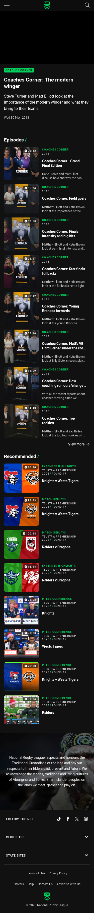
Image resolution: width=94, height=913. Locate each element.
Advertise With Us (68, 884)
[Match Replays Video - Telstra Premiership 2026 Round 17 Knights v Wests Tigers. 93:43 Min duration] (47, 511)
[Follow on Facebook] (68, 818)
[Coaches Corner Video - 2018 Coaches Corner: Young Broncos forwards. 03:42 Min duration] (47, 309)
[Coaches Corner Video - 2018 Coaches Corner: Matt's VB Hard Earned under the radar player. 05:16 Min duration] (47, 346)
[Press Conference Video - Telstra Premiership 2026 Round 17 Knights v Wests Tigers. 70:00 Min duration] (47, 676)
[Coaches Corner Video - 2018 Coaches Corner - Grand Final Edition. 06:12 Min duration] (47, 163)
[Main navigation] (7, 5)
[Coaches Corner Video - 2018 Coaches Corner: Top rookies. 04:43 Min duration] (47, 421)
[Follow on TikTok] (59, 818)
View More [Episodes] (78, 444)
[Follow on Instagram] (86, 818)
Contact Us (45, 884)
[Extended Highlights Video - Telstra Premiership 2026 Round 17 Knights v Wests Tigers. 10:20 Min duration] (47, 478)
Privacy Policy (58, 873)
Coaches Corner (19, 70)
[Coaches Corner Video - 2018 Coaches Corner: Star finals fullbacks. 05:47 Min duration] (47, 271)
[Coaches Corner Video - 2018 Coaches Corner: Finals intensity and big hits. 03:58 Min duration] (47, 234)
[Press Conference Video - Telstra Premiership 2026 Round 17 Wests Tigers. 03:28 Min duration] (47, 643)
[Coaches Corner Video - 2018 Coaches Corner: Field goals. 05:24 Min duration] (47, 198)
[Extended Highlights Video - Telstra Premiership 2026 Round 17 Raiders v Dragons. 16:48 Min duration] (47, 577)
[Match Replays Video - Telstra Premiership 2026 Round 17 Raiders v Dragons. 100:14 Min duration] (47, 544)
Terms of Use (36, 873)
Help (31, 884)
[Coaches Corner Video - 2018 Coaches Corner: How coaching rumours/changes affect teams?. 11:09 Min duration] (47, 383)
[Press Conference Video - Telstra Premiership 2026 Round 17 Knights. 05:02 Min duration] (47, 610)
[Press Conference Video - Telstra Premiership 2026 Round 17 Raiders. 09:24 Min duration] (47, 709)
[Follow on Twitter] (77, 818)
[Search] (87, 5)
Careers (19, 884)
